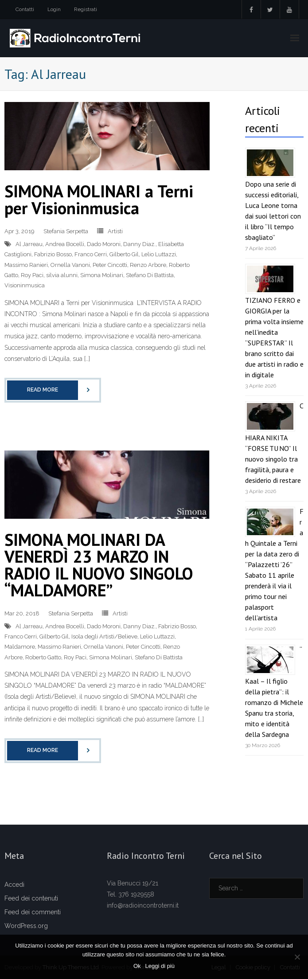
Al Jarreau (29, 244)
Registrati (85, 9)
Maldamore (19, 646)
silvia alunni (62, 275)
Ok (137, 966)
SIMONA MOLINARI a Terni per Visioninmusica (98, 199)
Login (54, 9)
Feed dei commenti (32, 912)
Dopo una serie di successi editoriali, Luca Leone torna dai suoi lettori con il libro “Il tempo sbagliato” (273, 211)
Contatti (25, 9)
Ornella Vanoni (70, 265)
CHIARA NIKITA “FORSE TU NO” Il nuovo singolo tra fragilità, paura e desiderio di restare (274, 443)
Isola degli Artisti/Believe (104, 636)
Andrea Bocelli (64, 244)
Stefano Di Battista (150, 275)
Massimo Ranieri (26, 265)
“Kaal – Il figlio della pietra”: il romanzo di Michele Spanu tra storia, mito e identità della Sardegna (274, 692)
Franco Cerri (90, 254)
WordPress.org (26, 925)
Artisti (115, 231)
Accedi (14, 884)
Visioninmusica (24, 285)
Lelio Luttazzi (158, 254)
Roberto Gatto (43, 657)
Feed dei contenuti (31, 898)
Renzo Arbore (148, 265)
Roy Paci (32, 275)
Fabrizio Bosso (53, 254)
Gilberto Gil (124, 254)
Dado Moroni (104, 244)
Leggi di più (160, 966)
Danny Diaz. (139, 244)
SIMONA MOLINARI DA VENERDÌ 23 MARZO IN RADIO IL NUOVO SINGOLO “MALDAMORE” (98, 565)
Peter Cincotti (110, 265)
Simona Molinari (101, 275)
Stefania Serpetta (65, 231)
